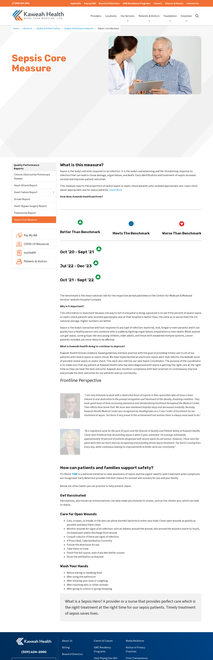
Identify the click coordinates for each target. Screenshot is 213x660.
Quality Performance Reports (26, 167)
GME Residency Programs (136, 3)
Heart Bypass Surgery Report (30, 206)
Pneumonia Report (25, 213)
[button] (53, 192)
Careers (158, 3)
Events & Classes (103, 641)
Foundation (170, 13)
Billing (66, 647)
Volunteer (186, 13)
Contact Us (193, 3)
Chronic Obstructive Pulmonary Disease (32, 176)
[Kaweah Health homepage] (38, 16)
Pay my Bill (90, 3)
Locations (111, 13)
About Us (67, 641)
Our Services (127, 13)
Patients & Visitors (149, 13)
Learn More (115, 190)
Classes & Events (174, 3)
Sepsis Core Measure (25, 220)
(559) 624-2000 (20, 3)
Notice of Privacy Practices (135, 649)
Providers (96, 13)
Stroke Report (22, 199)
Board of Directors (109, 3)
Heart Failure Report (25, 192)
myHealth (75, 3)
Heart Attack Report (25, 185)
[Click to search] (197, 16)
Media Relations (135, 641)
